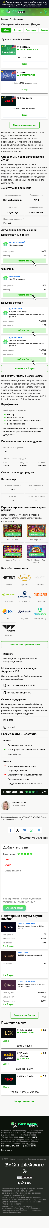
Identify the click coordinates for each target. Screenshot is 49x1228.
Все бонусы (8, 946)
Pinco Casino (27, 1076)
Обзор (6, 30)
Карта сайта (6, 1150)
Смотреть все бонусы (24, 1015)
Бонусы (17, 30)
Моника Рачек (19, 802)
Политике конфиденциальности (18, 1145)
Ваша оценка (9, 854)
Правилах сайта (29, 1146)
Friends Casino (24, 1055)
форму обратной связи (28, 1137)
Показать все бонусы (24, 368)
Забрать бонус (26, 261)
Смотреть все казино (24, 1101)
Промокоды (31, 30)
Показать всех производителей (24, 644)
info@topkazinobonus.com (31, 6)
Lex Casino (26, 1030)
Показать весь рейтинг (24, 125)
